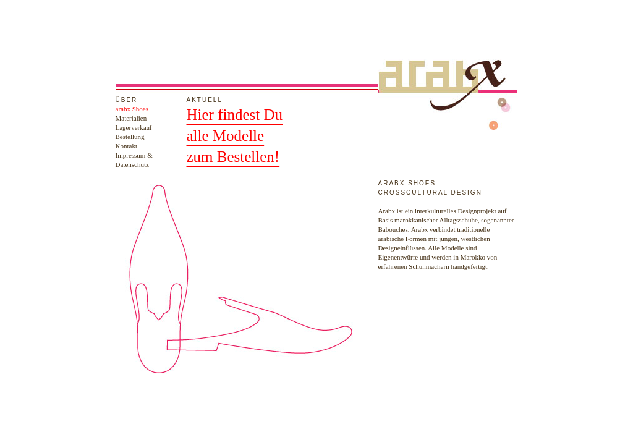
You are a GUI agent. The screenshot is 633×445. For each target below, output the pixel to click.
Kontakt (126, 146)
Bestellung (130, 136)
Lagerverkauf (134, 127)
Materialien (131, 118)
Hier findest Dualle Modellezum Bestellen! (235, 135)
